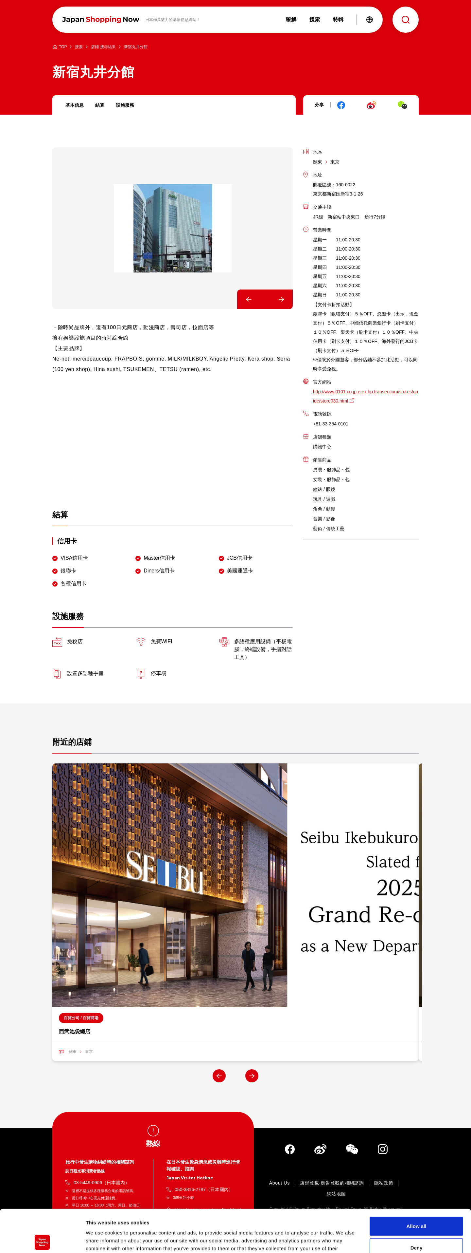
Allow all (417, 1183)
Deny (416, 1205)
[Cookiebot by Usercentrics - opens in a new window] (42, 1240)
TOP (63, 47)
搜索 (79, 47)
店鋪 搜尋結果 (103, 47)
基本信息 (74, 105)
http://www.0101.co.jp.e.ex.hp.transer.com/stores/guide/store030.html (365, 396)
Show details (343, 1240)
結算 (99, 105)
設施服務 (125, 105)
